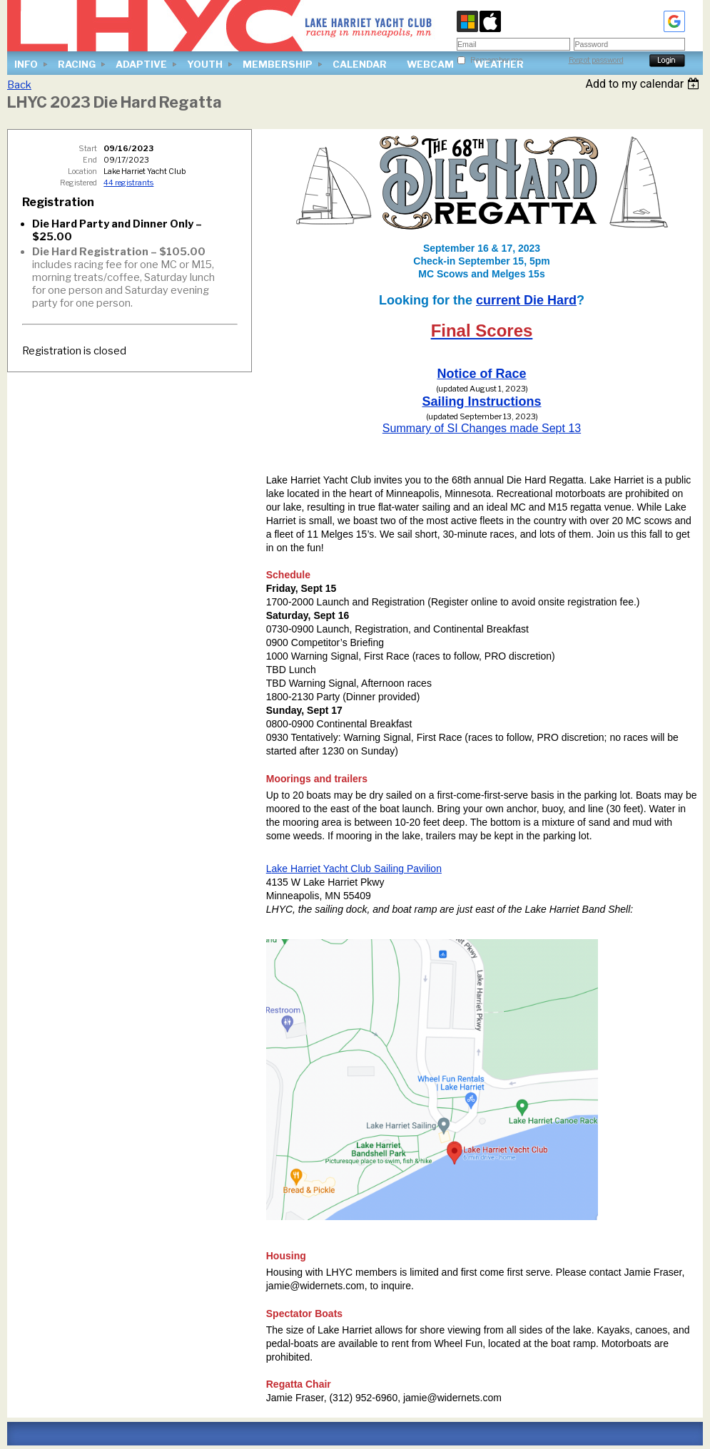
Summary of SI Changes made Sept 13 (481, 428)
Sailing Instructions (481, 401)
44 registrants (128, 183)
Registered (78, 183)
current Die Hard (526, 300)
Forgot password (596, 60)
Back (19, 84)
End (90, 160)
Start (87, 148)
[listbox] (644, 84)
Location (82, 171)
